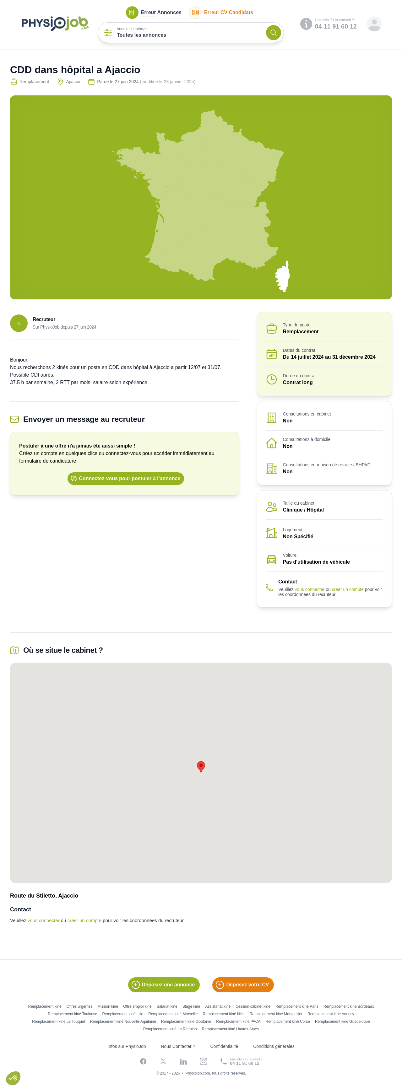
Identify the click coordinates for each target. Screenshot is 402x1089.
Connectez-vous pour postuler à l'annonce (125, 478)
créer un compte (348, 589)
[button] (13, 1078)
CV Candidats (221, 12)
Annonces (154, 12)
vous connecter (309, 589)
